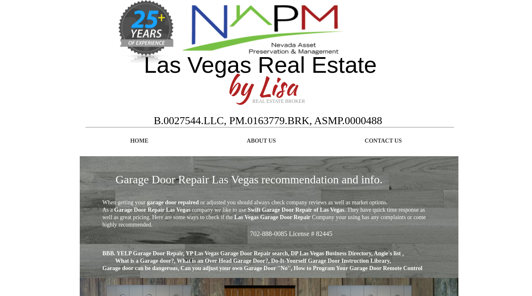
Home (139, 141)
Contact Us (383, 141)
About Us (261, 141)
